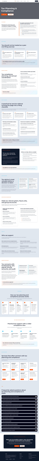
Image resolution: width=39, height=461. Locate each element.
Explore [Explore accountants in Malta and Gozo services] (4, 369)
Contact (20, 458)
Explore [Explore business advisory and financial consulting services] (31, 379)
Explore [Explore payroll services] (4, 379)
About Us (21, 455)
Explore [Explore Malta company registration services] (22, 379)
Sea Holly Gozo (30, 456)
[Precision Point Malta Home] (5, 1)
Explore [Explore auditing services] (13, 379)
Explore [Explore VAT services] (31, 369)
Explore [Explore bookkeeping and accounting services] (13, 369)
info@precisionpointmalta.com (32, 457)
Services (21, 457)
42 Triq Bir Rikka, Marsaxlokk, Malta (32, 455)
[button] (19, 396)
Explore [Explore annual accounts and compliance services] (22, 369)
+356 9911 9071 (30, 458)
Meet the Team (21, 456)
